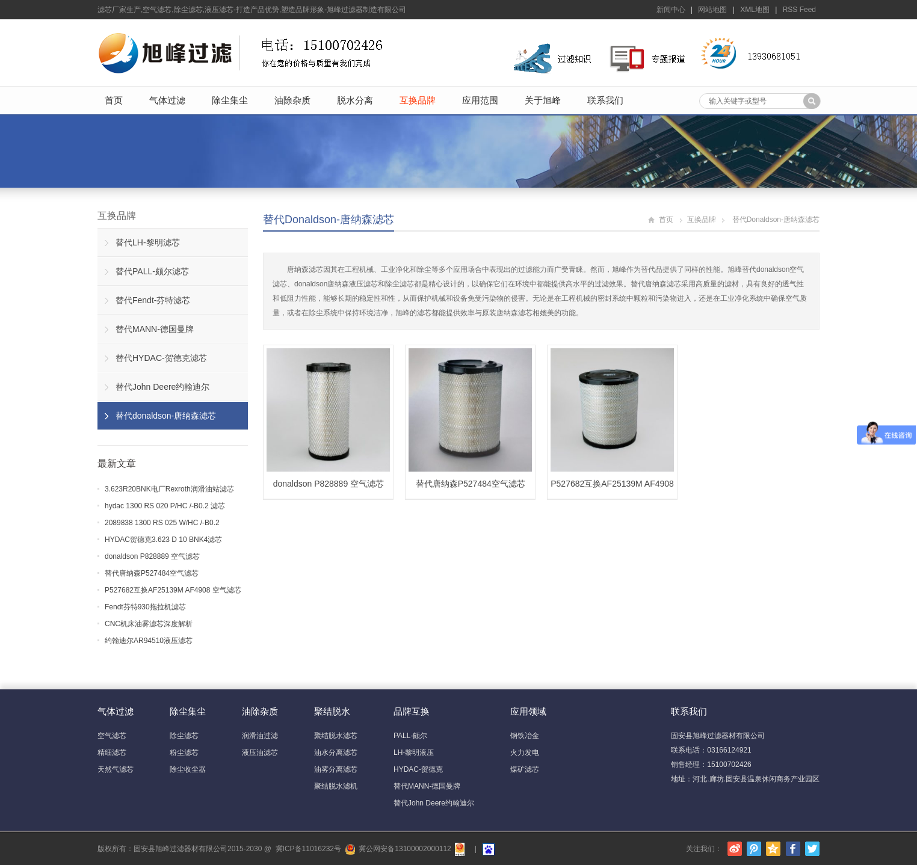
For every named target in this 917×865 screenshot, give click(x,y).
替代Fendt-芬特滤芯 (153, 300)
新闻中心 (670, 9)
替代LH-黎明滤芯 (148, 242)
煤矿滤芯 (524, 769)
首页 (114, 100)
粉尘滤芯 (184, 752)
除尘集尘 (230, 100)
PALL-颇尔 (410, 735)
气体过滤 (167, 100)
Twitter (812, 849)
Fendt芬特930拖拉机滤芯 (145, 607)
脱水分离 (355, 100)
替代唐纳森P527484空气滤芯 (152, 573)
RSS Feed (799, 9)
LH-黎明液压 (414, 752)
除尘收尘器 (188, 769)
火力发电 (524, 752)
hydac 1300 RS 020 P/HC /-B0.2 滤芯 (165, 506)
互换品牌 (418, 100)
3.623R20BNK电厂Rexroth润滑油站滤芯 (169, 489)
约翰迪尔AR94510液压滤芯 (149, 640)
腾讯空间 (773, 849)
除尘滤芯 (184, 735)
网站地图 (712, 9)
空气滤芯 (111, 735)
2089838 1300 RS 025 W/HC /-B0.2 (162, 523)
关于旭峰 (543, 100)
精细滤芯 (111, 752)
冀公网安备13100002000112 (405, 849)
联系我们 (605, 100)
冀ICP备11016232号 (308, 849)
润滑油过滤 (260, 735)
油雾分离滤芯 (335, 769)
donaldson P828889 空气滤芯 (152, 556)
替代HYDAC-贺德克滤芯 (161, 358)
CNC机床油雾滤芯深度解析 (149, 624)
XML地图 (755, 9)
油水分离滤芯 (335, 752)
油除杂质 (292, 100)
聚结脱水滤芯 (335, 735)
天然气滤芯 (115, 769)
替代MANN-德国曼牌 (155, 329)
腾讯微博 (754, 849)
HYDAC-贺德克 (418, 769)
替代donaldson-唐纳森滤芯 (328, 220)
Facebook (793, 849)
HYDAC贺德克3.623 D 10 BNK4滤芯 (163, 539)
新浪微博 (734, 849)
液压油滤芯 (260, 752)
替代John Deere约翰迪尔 (162, 387)
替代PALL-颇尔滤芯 (152, 271)
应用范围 (480, 100)
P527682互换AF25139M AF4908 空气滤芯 (173, 590)
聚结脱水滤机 (335, 786)
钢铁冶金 (524, 735)
